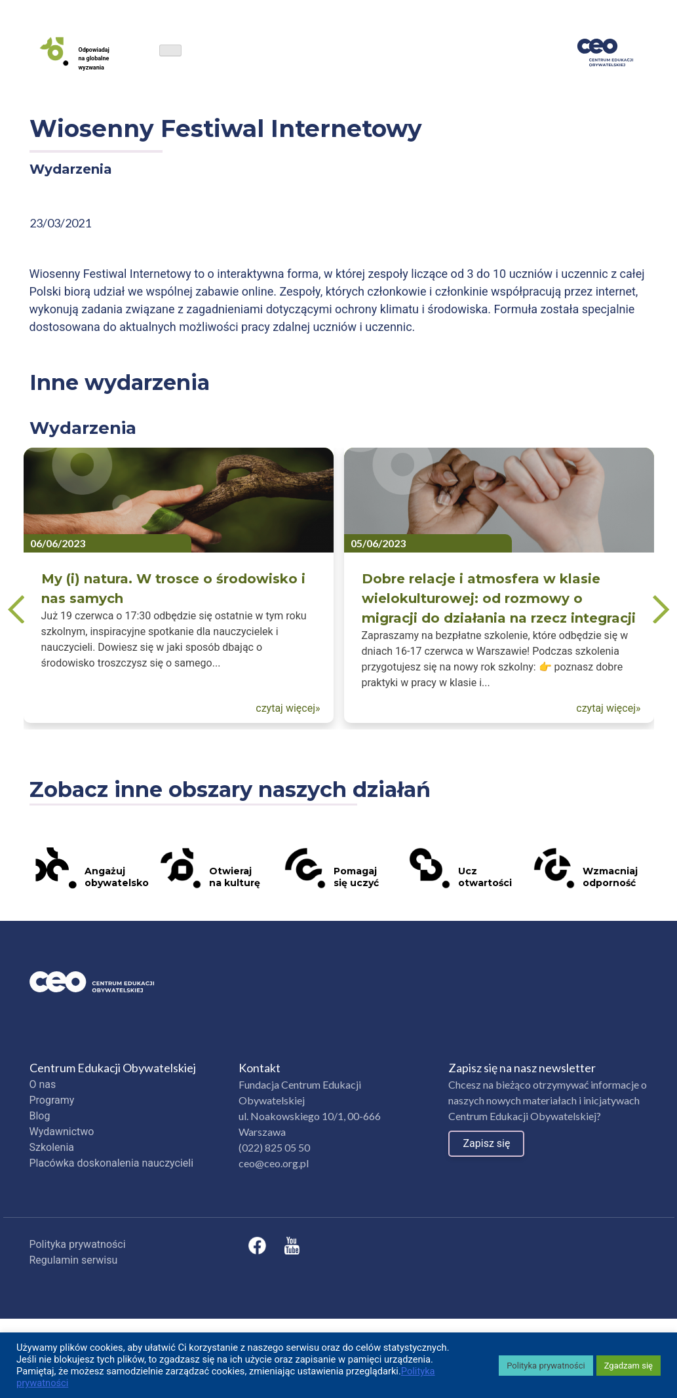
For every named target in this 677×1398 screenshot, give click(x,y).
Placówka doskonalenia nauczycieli (111, 1163)
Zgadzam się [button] (628, 1365)
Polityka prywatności (77, 1244)
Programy (52, 1100)
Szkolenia (51, 1147)
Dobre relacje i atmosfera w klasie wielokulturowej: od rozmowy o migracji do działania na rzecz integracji (499, 598)
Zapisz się (486, 1143)
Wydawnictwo (61, 1131)
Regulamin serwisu (73, 1260)
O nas (42, 1084)
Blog (39, 1116)
